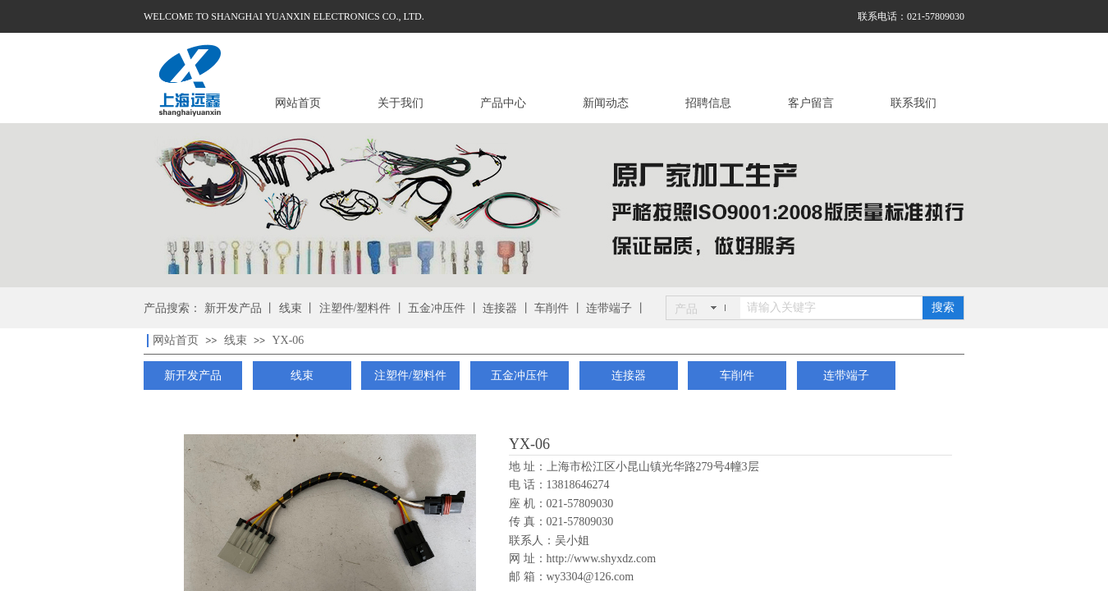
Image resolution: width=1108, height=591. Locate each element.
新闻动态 (606, 103)
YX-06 (288, 340)
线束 (235, 340)
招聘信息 (708, 103)
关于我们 (401, 103)
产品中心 (503, 103)
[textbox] (831, 307)
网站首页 (298, 103)
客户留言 (811, 103)
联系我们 (913, 103)
